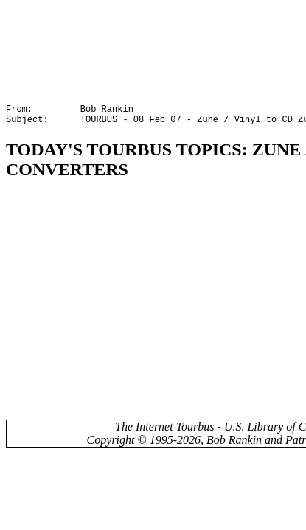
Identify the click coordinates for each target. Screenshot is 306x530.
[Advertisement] (138, 305)
